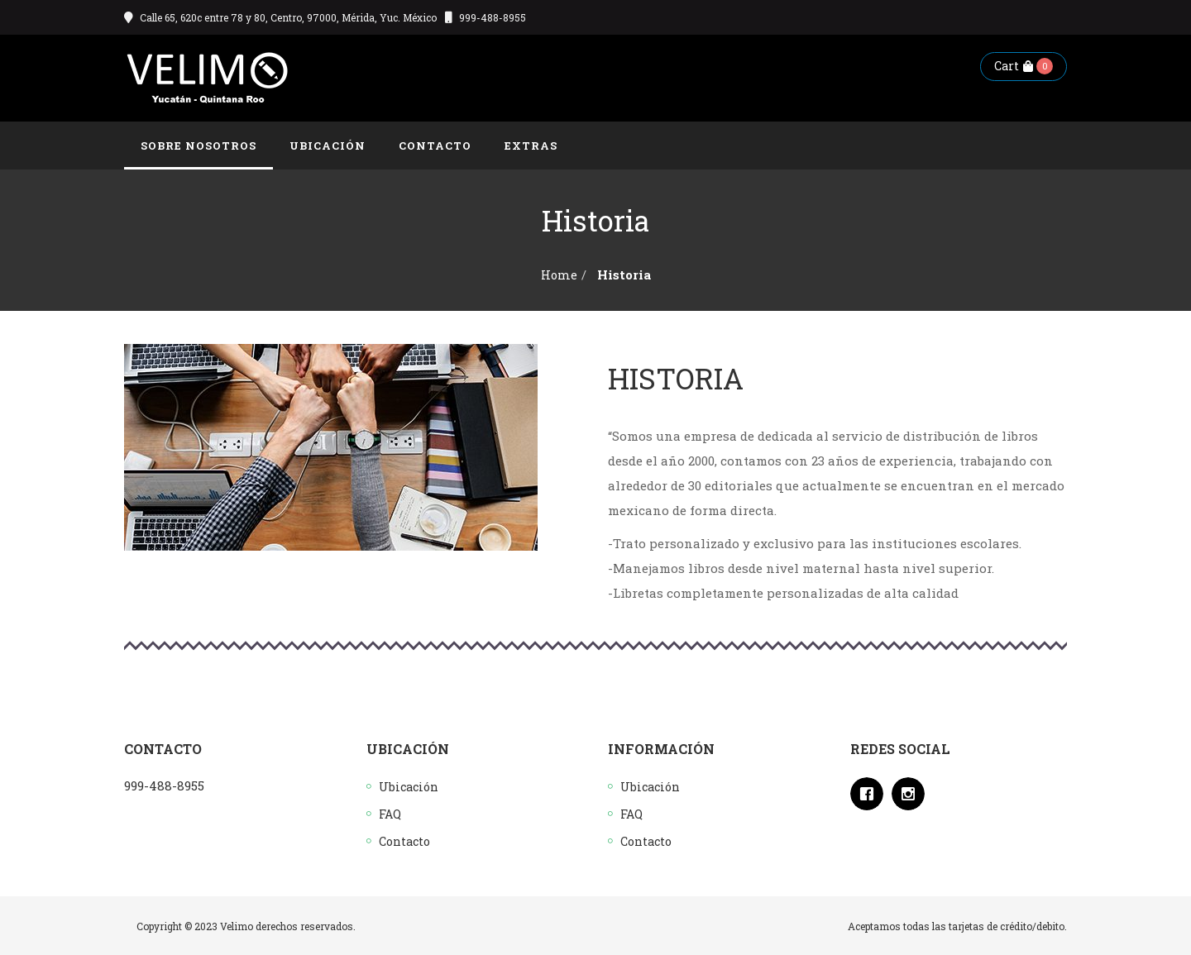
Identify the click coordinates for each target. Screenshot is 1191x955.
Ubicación (408, 787)
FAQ (390, 814)
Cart (1013, 66)
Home (559, 275)
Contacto (404, 841)
